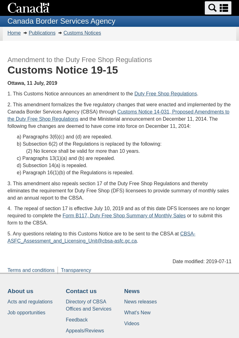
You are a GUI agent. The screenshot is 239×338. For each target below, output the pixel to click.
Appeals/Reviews (85, 330)
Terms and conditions (30, 270)
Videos (131, 323)
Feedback (77, 319)
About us (20, 291)
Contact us (81, 291)
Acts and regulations (30, 301)
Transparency (76, 270)
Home (14, 33)
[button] (218, 8)
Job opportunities (26, 312)
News (132, 291)
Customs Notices (82, 33)
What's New (137, 312)
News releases (140, 301)
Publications (42, 33)
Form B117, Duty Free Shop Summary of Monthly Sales (124, 215)
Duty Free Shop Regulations (165, 93)
